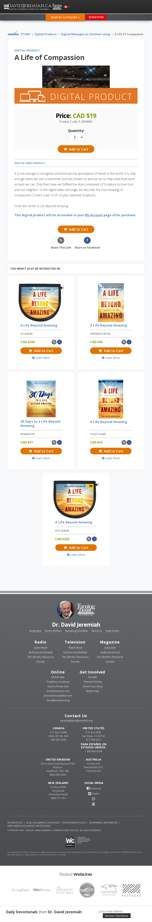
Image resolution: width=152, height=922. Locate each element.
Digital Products (46, 34)
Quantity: (76, 130)
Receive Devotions (116, 916)
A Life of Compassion (129, 34)
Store (25, 34)
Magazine (110, 642)
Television (75, 642)
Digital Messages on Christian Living (85, 34)
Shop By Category (65, 17)
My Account (94, 215)
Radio (40, 642)
